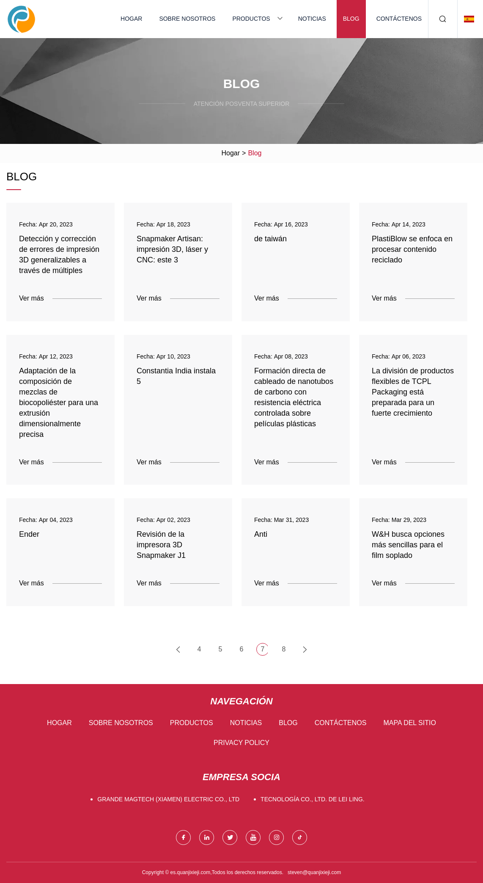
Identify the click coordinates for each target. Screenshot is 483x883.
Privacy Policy (241, 742)
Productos (251, 18)
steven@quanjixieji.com (314, 872)
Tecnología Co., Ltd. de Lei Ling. (313, 799)
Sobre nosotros (187, 18)
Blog (351, 18)
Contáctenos (399, 18)
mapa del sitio (409, 722)
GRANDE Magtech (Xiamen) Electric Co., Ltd (168, 799)
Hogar (131, 18)
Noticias (312, 18)
